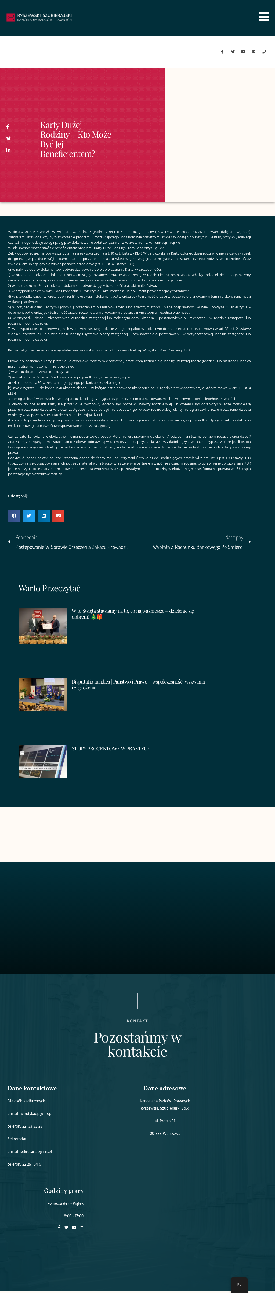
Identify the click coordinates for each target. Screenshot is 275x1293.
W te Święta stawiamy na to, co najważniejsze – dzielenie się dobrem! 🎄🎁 (138, 614)
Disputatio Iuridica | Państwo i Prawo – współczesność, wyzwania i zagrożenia (133, 685)
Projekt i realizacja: (201, 1274)
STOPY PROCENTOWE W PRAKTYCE (114, 750)
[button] (14, 517)
